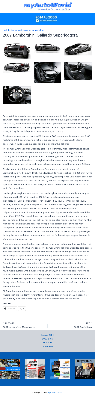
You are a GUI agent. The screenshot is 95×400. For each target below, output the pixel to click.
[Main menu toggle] (88, 19)
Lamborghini (38, 30)
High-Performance (11, 30)
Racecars (25, 30)
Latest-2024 (47, 334)
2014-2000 (47, 342)
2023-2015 (47, 338)
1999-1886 (47, 346)
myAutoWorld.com (55, 392)
